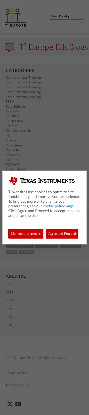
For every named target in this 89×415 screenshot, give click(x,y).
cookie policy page (58, 206)
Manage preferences (26, 233)
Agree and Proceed (62, 233)
